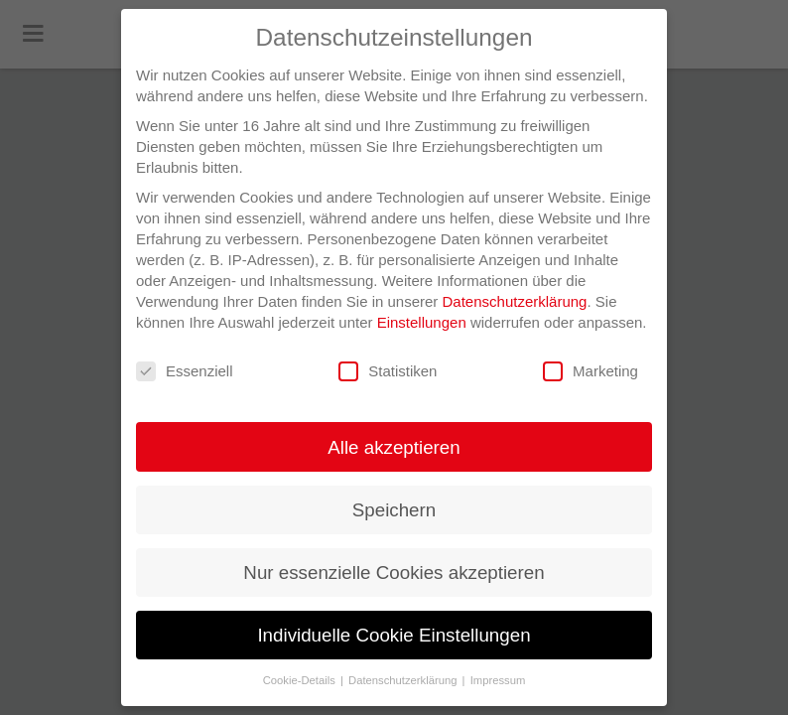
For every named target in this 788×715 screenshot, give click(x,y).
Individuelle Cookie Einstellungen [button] (393, 635)
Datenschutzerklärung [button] (404, 680)
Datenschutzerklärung (515, 301)
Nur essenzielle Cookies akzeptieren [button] (393, 572)
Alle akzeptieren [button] (394, 447)
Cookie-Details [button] (300, 680)
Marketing (590, 371)
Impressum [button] (498, 680)
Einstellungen (421, 322)
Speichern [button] (394, 510)
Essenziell (184, 371)
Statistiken (387, 371)
